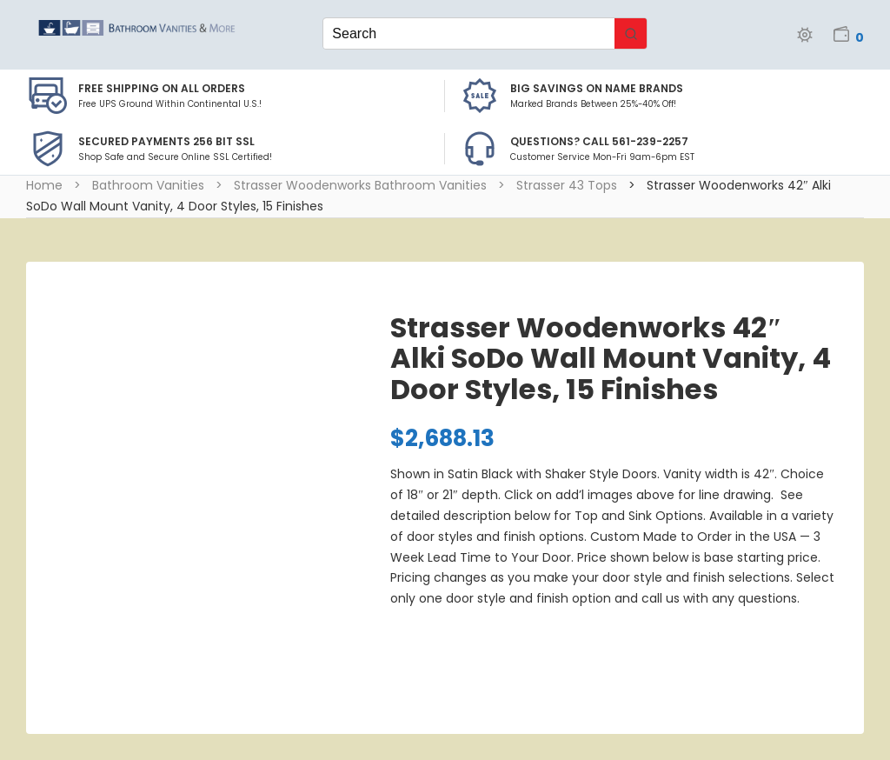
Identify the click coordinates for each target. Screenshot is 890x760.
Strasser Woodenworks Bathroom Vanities (360, 185)
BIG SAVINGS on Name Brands (596, 88)
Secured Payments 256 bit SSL (166, 141)
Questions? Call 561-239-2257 (599, 141)
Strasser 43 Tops (566, 185)
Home (44, 185)
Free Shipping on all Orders (161, 88)
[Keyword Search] (468, 33)
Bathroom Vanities (148, 185)
